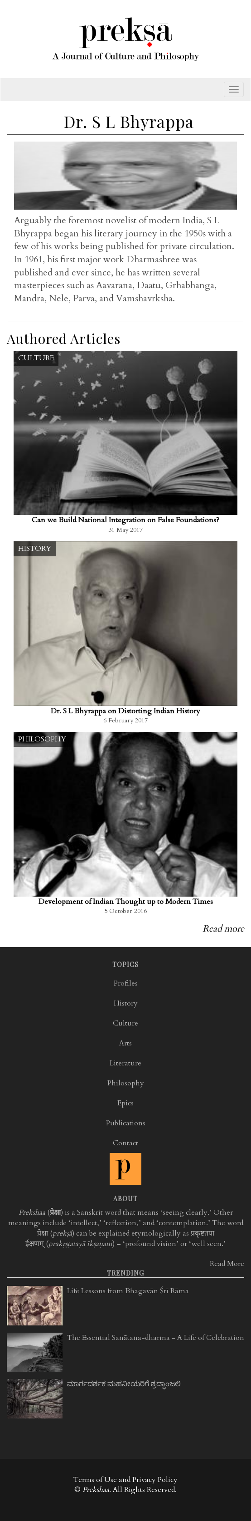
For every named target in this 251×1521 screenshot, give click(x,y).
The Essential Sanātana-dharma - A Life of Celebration (155, 1338)
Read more (223, 928)
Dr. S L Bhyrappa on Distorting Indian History (125, 711)
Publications (125, 1123)
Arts (125, 1043)
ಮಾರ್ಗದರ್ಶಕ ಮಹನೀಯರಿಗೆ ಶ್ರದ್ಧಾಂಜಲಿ (124, 1384)
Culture (36, 358)
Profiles (126, 983)
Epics (125, 1103)
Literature (125, 1063)
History (34, 549)
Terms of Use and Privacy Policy (125, 1480)
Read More (227, 1264)
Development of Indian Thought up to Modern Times (126, 902)
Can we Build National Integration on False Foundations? (125, 520)
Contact (125, 1143)
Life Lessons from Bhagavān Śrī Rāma (128, 1291)
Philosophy (42, 739)
